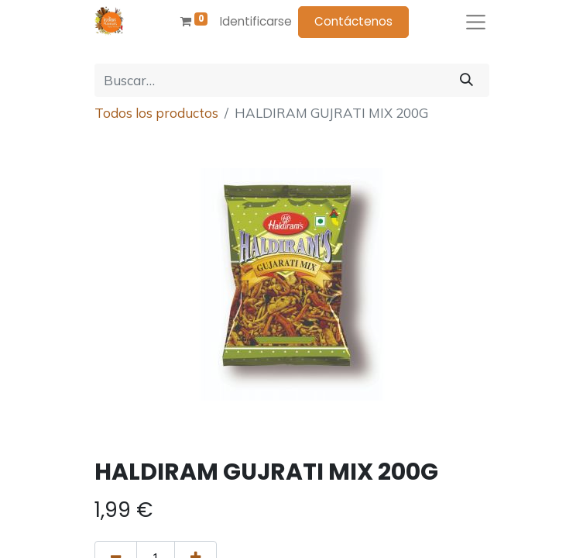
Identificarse (256, 21)
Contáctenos (353, 21)
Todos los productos (156, 113)
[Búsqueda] (466, 81)
